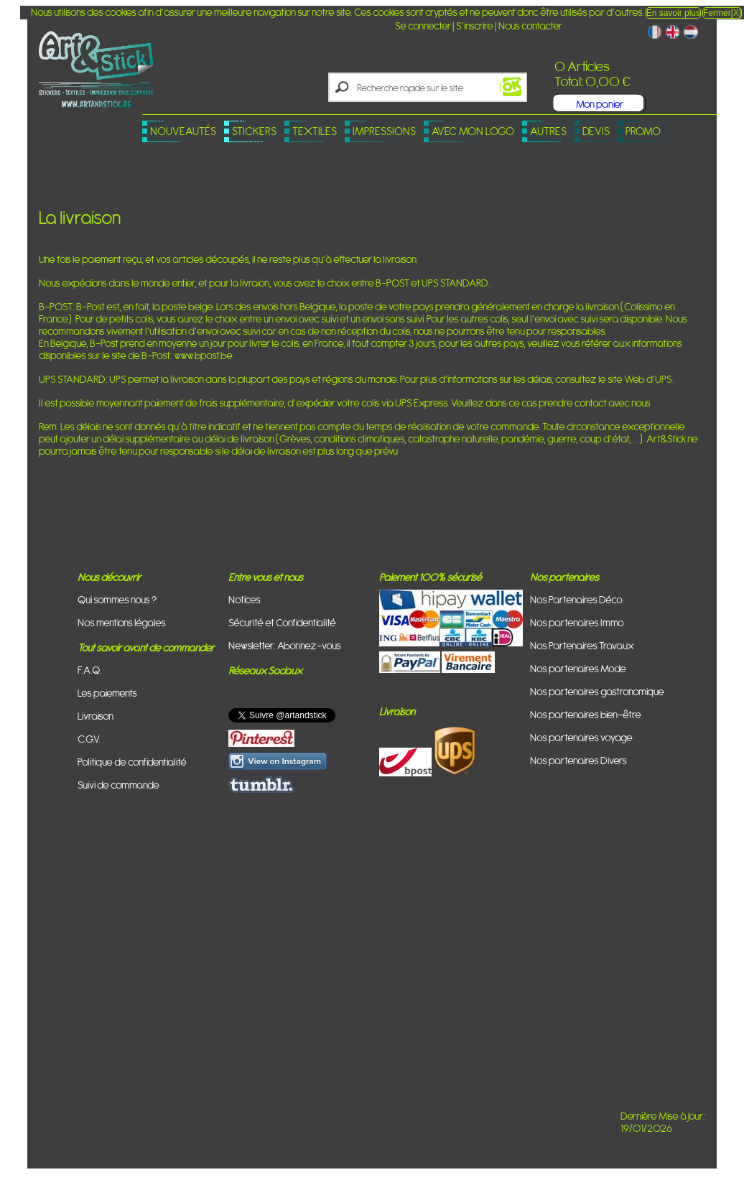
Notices (244, 599)
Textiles (314, 131)
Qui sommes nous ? (117, 599)
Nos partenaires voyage (581, 737)
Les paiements (107, 693)
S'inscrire (474, 25)
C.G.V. (89, 739)
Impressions (384, 131)
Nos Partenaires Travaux (582, 645)
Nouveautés (183, 131)
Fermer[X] (722, 13)
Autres (548, 131)
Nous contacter (530, 25)
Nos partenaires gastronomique (597, 691)
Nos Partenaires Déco (576, 599)
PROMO (643, 131)
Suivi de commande (118, 785)
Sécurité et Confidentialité (282, 622)
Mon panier (599, 104)
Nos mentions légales (122, 622)
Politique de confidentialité (132, 762)
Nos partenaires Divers (578, 760)
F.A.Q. (89, 670)
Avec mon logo (473, 131)
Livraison (95, 716)
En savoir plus (673, 13)
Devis (596, 131)
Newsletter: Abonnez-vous (284, 645)
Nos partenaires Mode (578, 668)
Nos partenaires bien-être (585, 714)
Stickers (254, 131)
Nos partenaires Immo (577, 622)
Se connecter (423, 25)
